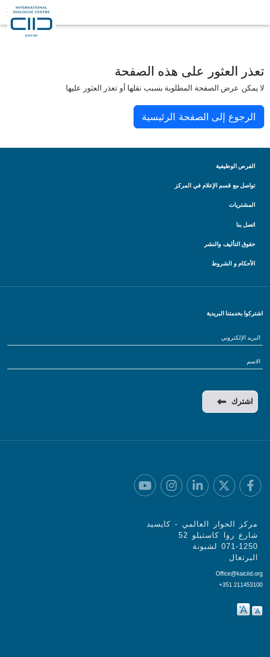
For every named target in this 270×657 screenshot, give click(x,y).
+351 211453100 (241, 584)
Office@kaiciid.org (239, 573)
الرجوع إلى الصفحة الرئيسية (199, 116)
